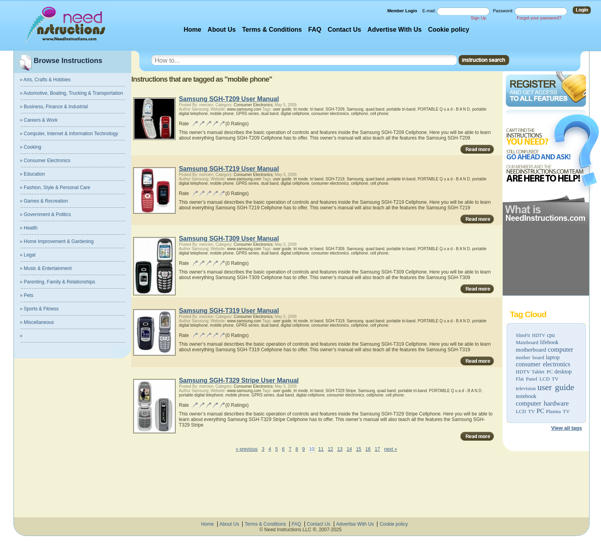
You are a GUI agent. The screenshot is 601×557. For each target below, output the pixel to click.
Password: (504, 10)
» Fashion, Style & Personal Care (55, 187)
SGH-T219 (335, 179)
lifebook (549, 342)
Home (192, 29)
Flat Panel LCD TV (537, 379)
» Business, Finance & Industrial (54, 106)
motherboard (531, 349)
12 (330, 449)
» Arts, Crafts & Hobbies (45, 79)
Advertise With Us (394, 29)
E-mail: (429, 10)
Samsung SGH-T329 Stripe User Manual (239, 380)
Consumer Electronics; (254, 105)
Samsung (354, 109)
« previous (246, 449)
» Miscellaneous (37, 322)
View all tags (566, 428)
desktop (563, 372)
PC (540, 411)
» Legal (27, 255)
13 (340, 449)
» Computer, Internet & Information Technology (69, 133)
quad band (375, 109)
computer (560, 349)
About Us (222, 29)
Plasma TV (558, 411)
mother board (530, 357)
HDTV (523, 372)
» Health (29, 228)
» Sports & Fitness (39, 309)
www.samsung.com (244, 109)
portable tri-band (401, 109)
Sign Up (478, 17)
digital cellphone (295, 113)
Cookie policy (448, 29)
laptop (553, 357)
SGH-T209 (335, 109)
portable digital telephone (201, 395)
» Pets (26, 295)
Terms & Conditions (272, 29)
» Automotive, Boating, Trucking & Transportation (71, 93)
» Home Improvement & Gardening (57, 241)
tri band (316, 109)
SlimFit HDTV (530, 335)
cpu (551, 335)
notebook (526, 396)
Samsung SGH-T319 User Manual (229, 310)
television (526, 388)
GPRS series (247, 113)
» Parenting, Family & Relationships (57, 282)
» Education (32, 174)
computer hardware (542, 403)
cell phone (379, 113)
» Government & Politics (45, 214)
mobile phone (222, 113)
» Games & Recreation (44, 201)
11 (320, 449)
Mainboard (527, 342)
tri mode (300, 109)
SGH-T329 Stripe (340, 391)
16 (368, 449)
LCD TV (525, 411)
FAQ (315, 29)
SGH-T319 (335, 321)
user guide (556, 387)
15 (358, 449)
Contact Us (344, 29)
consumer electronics (543, 364)
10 (311, 449)
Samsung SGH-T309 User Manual (229, 238)
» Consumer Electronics (45, 160)
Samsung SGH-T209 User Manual (229, 99)
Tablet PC (542, 372)
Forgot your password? (539, 17)
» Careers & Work (38, 120)
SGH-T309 (335, 249)
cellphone (359, 113)
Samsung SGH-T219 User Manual (229, 168)
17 (377, 449)
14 (349, 449)
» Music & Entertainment (46, 268)
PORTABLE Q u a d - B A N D (443, 109)
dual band (270, 113)
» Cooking (30, 147)
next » (390, 449)
